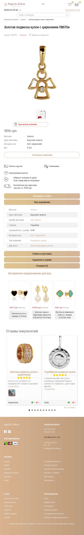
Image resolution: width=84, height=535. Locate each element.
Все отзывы (70, 407)
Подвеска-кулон (38, 240)
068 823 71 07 (49, 432)
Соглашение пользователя (54, 513)
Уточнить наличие (42, 155)
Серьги (6, 465)
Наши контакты (10, 502)
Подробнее (13, 386)
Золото (33, 209)
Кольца (7, 461)
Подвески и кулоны (11, 472)
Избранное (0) (49, 502)
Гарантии (7, 510)
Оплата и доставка (11, 498)
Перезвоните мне (72, 10)
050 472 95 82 (49, 429)
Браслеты (7, 476)
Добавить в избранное (39, 35)
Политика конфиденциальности (56, 517)
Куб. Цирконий (37, 235)
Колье (6, 480)
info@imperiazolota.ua (52, 448)
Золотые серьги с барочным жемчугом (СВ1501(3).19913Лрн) (42, 315)
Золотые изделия (50, 465)
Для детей (48, 245)
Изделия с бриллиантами (54, 469)
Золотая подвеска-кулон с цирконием (24, 373)
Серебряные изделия (52, 461)
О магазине (8, 506)
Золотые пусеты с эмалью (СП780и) (19, 314)
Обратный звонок (51, 510)
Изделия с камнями (51, 472)
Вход (46, 498)
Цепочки (7, 469)
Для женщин (36, 245)
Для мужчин (49, 480)
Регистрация (49, 506)
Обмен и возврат (10, 513)
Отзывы (7, 517)
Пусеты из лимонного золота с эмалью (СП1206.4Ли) (65, 315)
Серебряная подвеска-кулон (60, 372)
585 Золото (35, 219)
